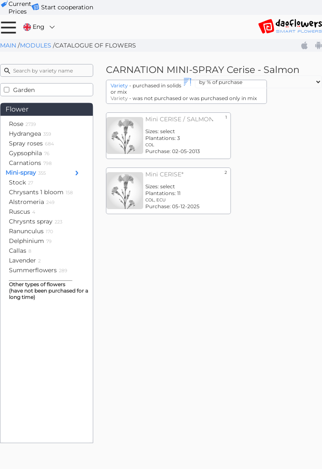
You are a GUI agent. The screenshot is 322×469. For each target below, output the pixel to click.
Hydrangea (30, 133)
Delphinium (30, 241)
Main (8, 45)
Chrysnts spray (35, 221)
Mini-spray (26, 172)
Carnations (30, 163)
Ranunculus (31, 231)
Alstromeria (32, 202)
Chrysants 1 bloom (41, 192)
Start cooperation (67, 7)
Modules (35, 45)
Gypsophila (29, 153)
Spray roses (31, 143)
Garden (24, 90)
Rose (22, 124)
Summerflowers (38, 270)
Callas (20, 250)
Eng (39, 27)
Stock (21, 182)
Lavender (25, 260)
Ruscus (22, 211)
